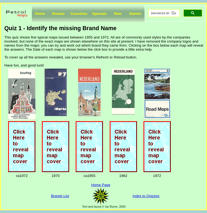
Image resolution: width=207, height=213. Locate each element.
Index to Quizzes (146, 196)
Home (40, 14)
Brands (58, 14)
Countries (79, 14)
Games (135, 14)
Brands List (60, 196)
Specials (99, 14)
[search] (163, 13)
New (117, 14)
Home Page (100, 185)
